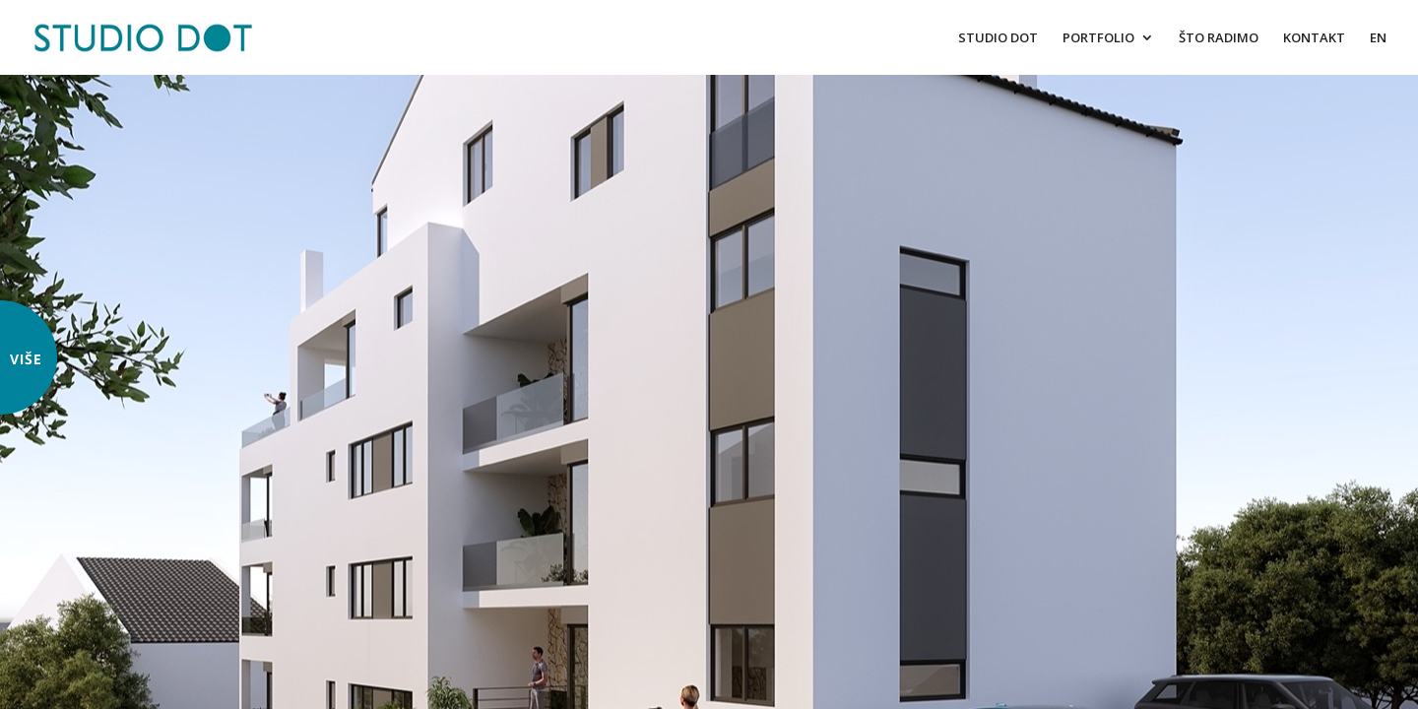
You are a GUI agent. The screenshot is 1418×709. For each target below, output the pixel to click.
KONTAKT (1314, 38)
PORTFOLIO (1098, 38)
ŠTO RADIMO (1218, 38)
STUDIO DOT (998, 38)
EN (1378, 38)
